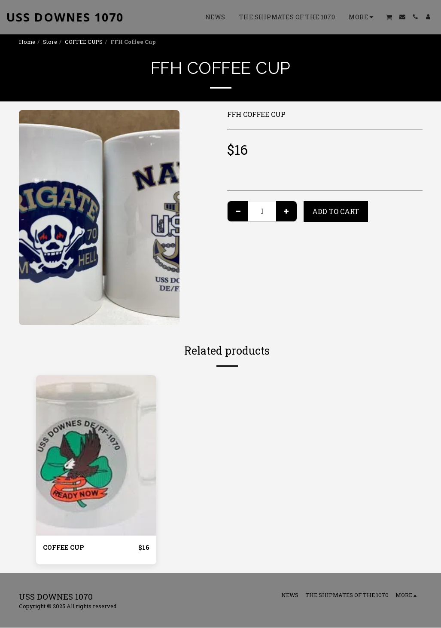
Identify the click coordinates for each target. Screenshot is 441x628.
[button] (389, 17)
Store (50, 41)
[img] (96, 455)
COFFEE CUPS (84, 41)
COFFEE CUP (65, 547)
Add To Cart (335, 211)
